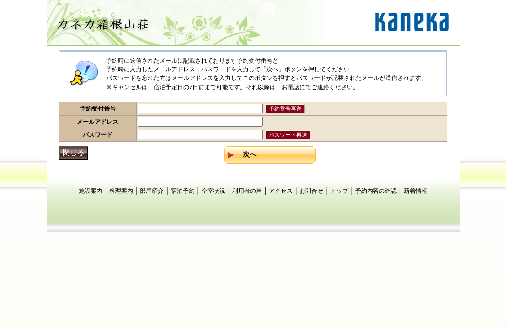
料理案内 (121, 190)
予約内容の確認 (376, 190)
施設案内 (90, 190)
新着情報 (415, 190)
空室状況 (213, 190)
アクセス (281, 190)
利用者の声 (247, 190)
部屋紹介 (152, 190)
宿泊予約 (183, 190)
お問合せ (311, 190)
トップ (339, 190)
